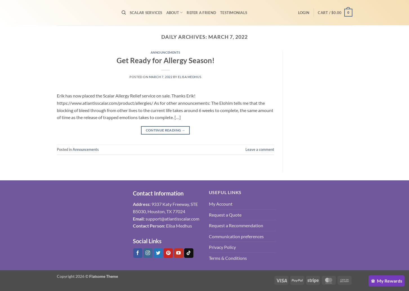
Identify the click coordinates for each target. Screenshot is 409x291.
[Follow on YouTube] (178, 253)
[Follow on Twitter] (158, 253)
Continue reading (165, 130)
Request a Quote (225, 214)
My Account (221, 203)
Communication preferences (236, 236)
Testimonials (233, 12)
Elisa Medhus (189, 77)
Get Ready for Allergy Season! (165, 60)
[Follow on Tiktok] (188, 253)
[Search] (124, 12)
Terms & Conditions (228, 258)
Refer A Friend (201, 12)
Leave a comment (259, 149)
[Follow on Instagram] (148, 253)
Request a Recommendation (236, 225)
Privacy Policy (222, 247)
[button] (303, 12)
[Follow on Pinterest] (168, 253)
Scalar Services (146, 12)
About (174, 12)
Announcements (165, 52)
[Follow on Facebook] (137, 253)
